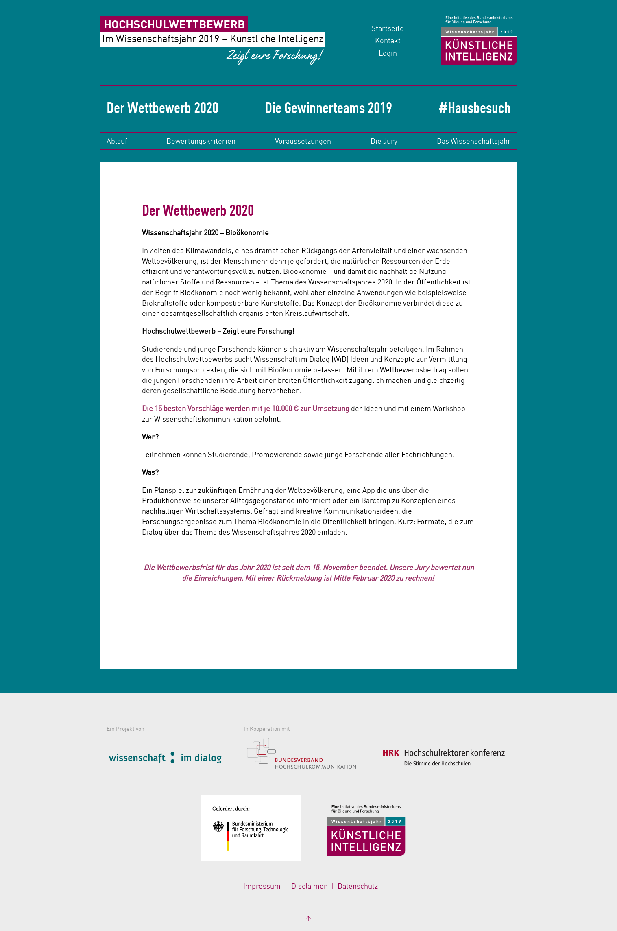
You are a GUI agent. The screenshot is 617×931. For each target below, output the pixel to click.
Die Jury (384, 141)
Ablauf (117, 141)
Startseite (387, 29)
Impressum (262, 886)
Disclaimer (309, 886)
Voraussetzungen (303, 141)
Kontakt (388, 41)
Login (388, 53)
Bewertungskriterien (200, 141)
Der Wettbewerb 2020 (162, 109)
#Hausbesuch (474, 109)
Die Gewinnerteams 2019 (328, 109)
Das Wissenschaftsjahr (474, 141)
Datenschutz (358, 886)
